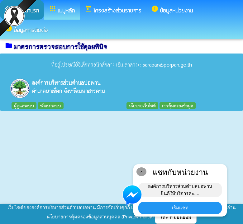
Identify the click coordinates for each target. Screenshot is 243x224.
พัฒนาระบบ (50, 105)
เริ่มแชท (180, 207)
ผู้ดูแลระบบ (24, 105)
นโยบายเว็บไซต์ (142, 105)
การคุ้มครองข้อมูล (177, 105)
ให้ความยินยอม (175, 217)
